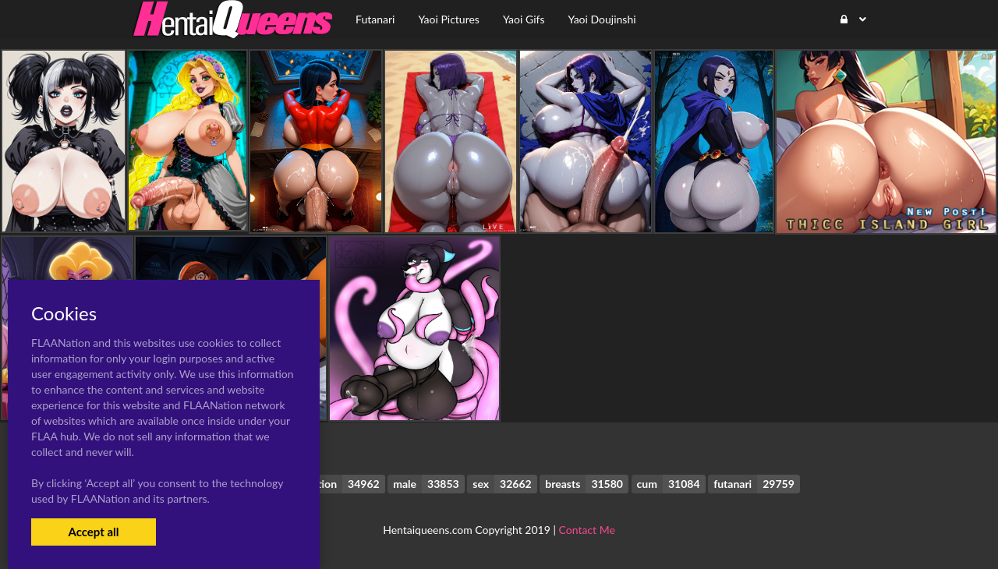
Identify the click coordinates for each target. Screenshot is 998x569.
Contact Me (587, 529)
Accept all (93, 532)
